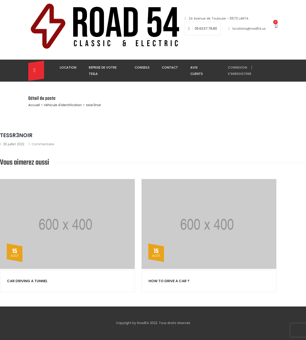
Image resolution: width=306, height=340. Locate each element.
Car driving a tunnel (27, 281)
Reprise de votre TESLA (103, 70)
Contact (170, 67)
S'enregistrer (239, 74)
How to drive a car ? (169, 281)
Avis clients (196, 70)
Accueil (34, 105)
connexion (237, 67)
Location (68, 67)
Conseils (142, 67)
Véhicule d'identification (63, 105)
